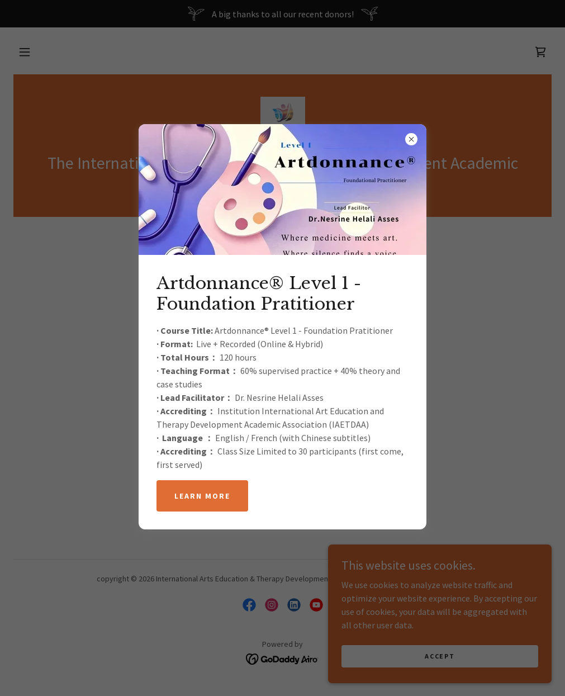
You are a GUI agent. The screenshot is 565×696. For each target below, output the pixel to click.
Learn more (202, 496)
